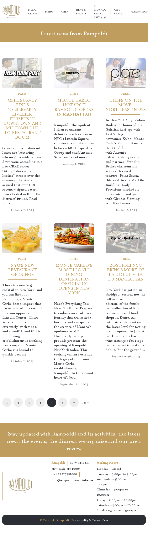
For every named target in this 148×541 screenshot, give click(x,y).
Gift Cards (118, 11)
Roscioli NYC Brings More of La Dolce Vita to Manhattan (126, 271)
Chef (64, 11)
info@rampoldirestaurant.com (72, 480)
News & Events (81, 11)
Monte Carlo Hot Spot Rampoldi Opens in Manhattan (74, 106)
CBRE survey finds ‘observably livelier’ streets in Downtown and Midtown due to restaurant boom (22, 118)
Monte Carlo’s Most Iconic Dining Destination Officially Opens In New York (74, 278)
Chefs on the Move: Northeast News (126, 104)
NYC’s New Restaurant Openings (22, 269)
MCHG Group (32, 11)
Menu (49, 11)
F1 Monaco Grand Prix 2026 (100, 11)
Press (22, 93)
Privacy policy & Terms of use (89, 519)
